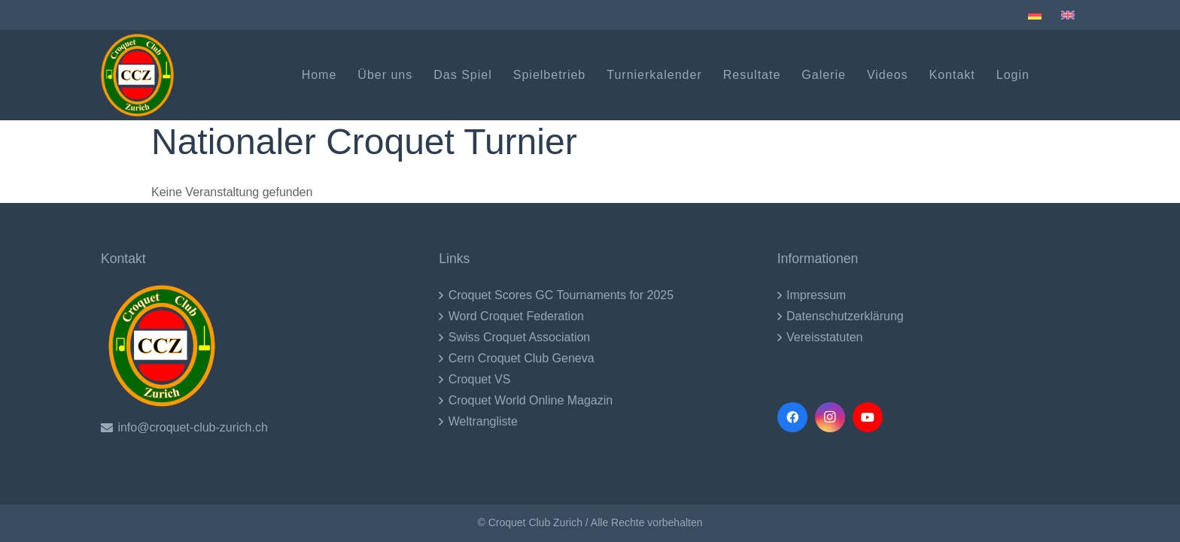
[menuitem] (1037, 14)
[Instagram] (830, 417)
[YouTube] (868, 417)
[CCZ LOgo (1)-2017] (137, 75)
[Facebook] (792, 417)
